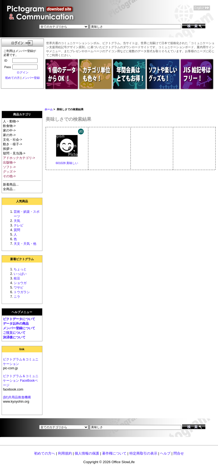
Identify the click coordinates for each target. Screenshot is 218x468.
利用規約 (65, 453)
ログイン (22, 72)
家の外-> (9, 135)
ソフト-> (9, 167)
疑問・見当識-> (14, 153)
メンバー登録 (31, 77)
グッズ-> (9, 171)
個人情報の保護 (87, 453)
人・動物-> (11, 121)
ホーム (49, 109)
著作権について (114, 453)
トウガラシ (22, 292)
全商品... (9, 189)
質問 (17, 230)
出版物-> (9, 162)
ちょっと (20, 269)
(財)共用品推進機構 (17, 397)
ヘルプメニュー (22, 312)
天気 (17, 221)
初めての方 (12, 77)
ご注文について (14, 333)
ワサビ (18, 287)
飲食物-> (9, 126)
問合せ (178, 453)
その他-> (9, 176)
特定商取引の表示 (143, 453)
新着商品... (11, 184)
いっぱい (20, 274)
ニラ (17, 297)
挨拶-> (7, 149)
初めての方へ (44, 453)
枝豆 (17, 278)
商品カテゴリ (22, 114)
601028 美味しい (67, 163)
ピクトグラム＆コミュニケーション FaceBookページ (20, 380)
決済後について (14, 337)
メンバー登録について (19, 328)
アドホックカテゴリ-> (19, 158)
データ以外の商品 (16, 323)
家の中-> (9, 130)
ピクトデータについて (19, 319)
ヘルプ (165, 453)
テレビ (18, 225)
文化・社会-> (12, 139)
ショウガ (20, 283)
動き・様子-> (12, 144)
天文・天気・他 (25, 244)
